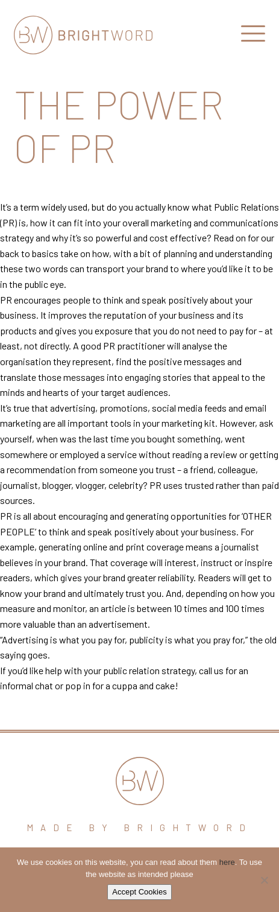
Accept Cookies (139, 891)
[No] (264, 880)
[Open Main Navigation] (253, 36)
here (227, 862)
